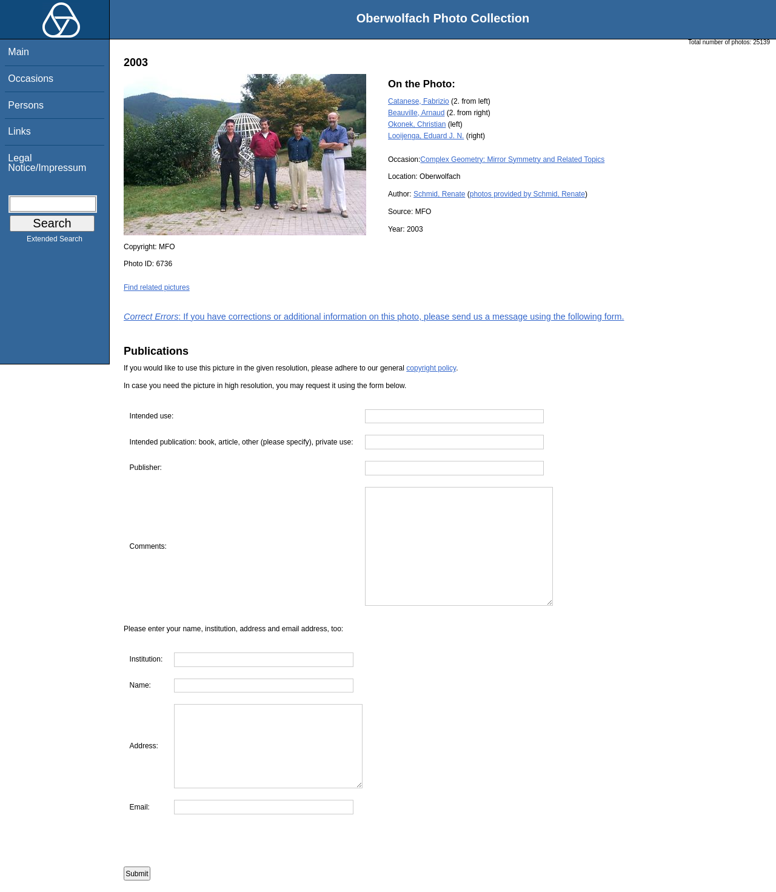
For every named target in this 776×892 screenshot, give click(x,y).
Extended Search (54, 241)
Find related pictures (157, 287)
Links (19, 131)
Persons (26, 105)
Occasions (30, 78)
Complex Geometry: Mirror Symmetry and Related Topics (512, 159)
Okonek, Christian (417, 124)
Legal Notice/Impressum (47, 163)
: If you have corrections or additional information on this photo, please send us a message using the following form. (374, 316)
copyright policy (431, 368)
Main (18, 52)
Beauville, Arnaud (416, 113)
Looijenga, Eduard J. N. (426, 136)
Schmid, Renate (439, 194)
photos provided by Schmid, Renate (527, 194)
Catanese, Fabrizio (418, 101)
